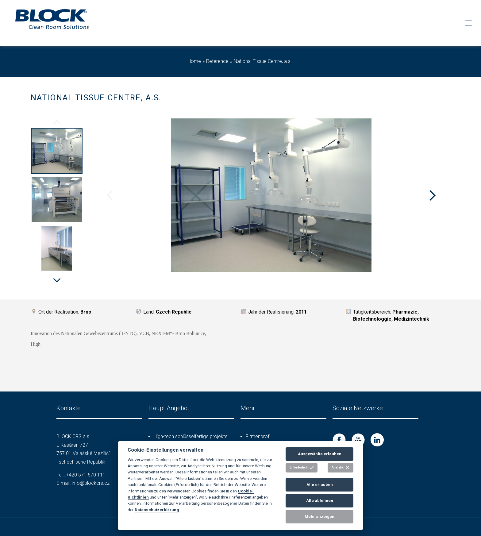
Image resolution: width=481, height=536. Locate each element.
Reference (217, 61)
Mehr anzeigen (319, 516)
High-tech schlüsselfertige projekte (191, 436)
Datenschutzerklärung (157, 509)
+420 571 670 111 (86, 475)
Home (194, 61)
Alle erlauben (319, 484)
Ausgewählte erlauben (319, 454)
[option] (57, 152)
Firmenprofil (258, 436)
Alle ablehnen (319, 500)
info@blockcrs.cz (91, 483)
